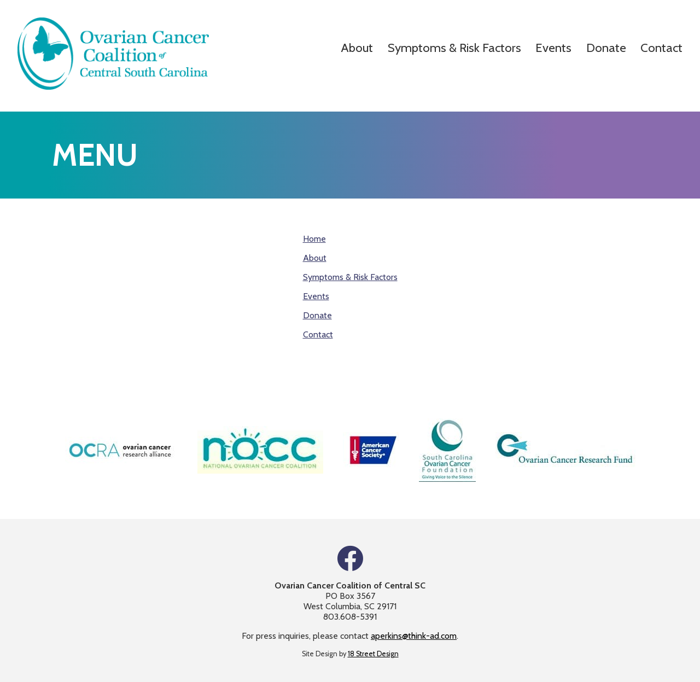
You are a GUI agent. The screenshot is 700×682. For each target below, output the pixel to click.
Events (553, 47)
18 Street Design (373, 654)
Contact (661, 47)
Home (314, 239)
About (357, 47)
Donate (606, 47)
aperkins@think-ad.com (414, 636)
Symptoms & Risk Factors (454, 47)
